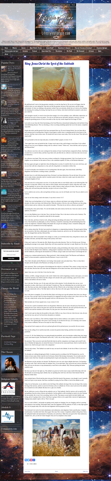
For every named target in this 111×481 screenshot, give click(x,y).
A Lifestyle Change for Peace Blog (10, 343)
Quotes (23, 48)
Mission (14, 48)
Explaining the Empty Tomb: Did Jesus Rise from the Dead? (13, 103)
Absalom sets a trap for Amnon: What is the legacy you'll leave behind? (14, 121)
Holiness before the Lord (11, 51)
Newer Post (27, 471)
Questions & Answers (64, 48)
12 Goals (91, 51)
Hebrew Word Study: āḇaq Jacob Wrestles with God (14, 69)
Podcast (34, 51)
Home (6, 48)
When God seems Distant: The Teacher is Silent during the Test (14, 175)
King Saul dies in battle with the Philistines (13, 156)
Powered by (11, 263)
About (6, 54)
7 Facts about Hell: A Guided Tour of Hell (14, 139)
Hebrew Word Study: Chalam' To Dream (14, 191)
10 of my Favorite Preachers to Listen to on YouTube (13, 226)
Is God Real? (50, 48)
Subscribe (11, 258)
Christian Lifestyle (102, 48)
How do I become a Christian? (83, 48)
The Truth (69, 51)
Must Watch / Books (36, 48)
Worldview (58, 51)
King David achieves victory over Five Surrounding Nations (14, 209)
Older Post (85, 471)
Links (99, 51)
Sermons (25, 51)
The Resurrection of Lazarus (14, 86)
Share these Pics (46, 51)
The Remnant (80, 51)
